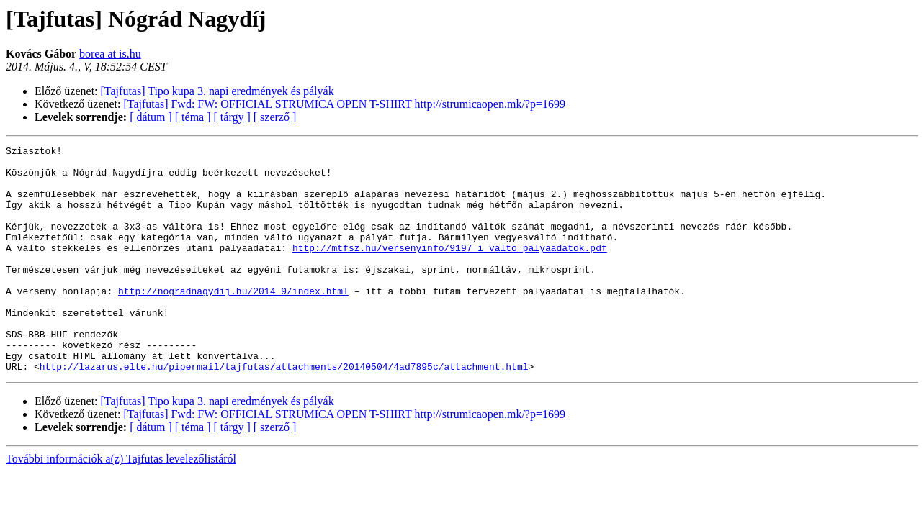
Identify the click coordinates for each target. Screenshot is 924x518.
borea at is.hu (110, 53)
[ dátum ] (151, 117)
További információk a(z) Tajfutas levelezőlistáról (121, 504)
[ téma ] (193, 117)
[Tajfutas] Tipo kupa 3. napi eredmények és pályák (217, 91)
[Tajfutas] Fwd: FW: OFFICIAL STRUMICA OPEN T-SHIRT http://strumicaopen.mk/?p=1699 (344, 104)
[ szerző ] (275, 117)
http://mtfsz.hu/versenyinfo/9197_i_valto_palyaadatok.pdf (449, 269)
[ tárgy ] (232, 117)
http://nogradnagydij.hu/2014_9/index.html (233, 320)
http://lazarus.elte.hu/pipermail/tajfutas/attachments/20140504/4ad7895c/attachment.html (284, 411)
